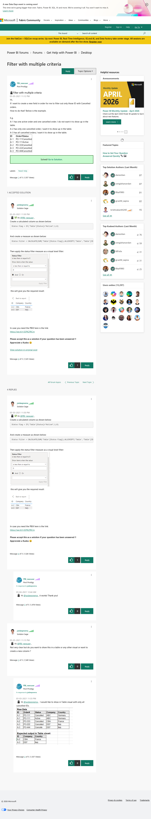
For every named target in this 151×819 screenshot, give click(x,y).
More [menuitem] (105, 20)
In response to (26, 586)
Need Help (22, 171)
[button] (68, 71)
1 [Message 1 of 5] (18, 177)
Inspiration (59, 20)
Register (108, 27)
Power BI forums (18, 52)
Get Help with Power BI (62, 52)
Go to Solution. (55, 159)
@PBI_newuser (27, 217)
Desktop (86, 52)
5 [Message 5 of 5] (24, 604)
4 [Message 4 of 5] (18, 359)
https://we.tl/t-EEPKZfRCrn (22, 331)
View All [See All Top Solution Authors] (107, 215)
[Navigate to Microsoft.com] (7, 20)
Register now (95, 41)
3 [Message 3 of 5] (24, 756)
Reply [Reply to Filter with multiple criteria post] (87, 177)
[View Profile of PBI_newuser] (22, 83)
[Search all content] (114, 33)
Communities (83, 20)
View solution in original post (23, 349)
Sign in (119, 27)
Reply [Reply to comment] (87, 365)
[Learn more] (112, 121)
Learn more (8, 10)
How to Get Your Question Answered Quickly (115, 155)
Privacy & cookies (115, 800)
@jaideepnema (31, 595)
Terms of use (131, 800)
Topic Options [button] (84, 71)
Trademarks (145, 800)
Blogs (96, 20)
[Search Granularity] (68, 33)
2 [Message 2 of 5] (18, 660)
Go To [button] (137, 27)
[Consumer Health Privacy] (37, 809)
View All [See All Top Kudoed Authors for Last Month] (107, 274)
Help (128, 27)
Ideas (71, 20)
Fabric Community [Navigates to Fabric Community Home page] (29, 20)
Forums (47, 20)
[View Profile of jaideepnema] (22, 204)
